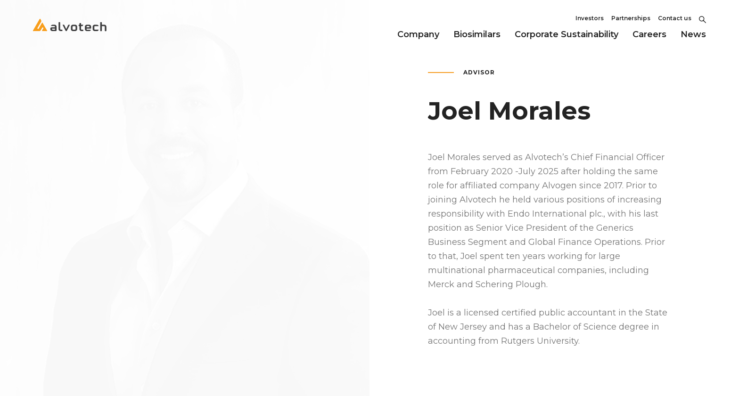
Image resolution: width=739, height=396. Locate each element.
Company (418, 34)
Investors (589, 18)
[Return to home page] (70, 33)
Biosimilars (477, 34)
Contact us (674, 18)
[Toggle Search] (702, 18)
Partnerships (630, 18)
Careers (649, 34)
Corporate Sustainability (566, 34)
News (693, 34)
